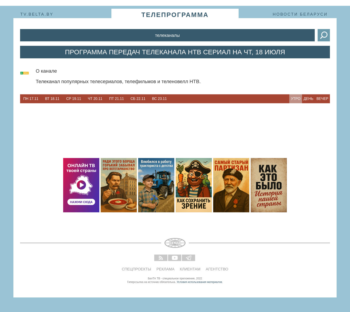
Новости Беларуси (300, 14)
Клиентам (190, 269)
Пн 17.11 (30, 99)
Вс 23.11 (159, 99)
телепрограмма (175, 14)
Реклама (165, 269)
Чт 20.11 (95, 99)
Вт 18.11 (52, 99)
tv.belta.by (36, 14)
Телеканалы (167, 35)
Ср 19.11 (73, 99)
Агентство (217, 269)
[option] (31, 98)
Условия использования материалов (199, 282)
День (308, 99)
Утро (295, 99)
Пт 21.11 (116, 99)
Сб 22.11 (138, 99)
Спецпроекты (136, 269)
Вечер (322, 99)
